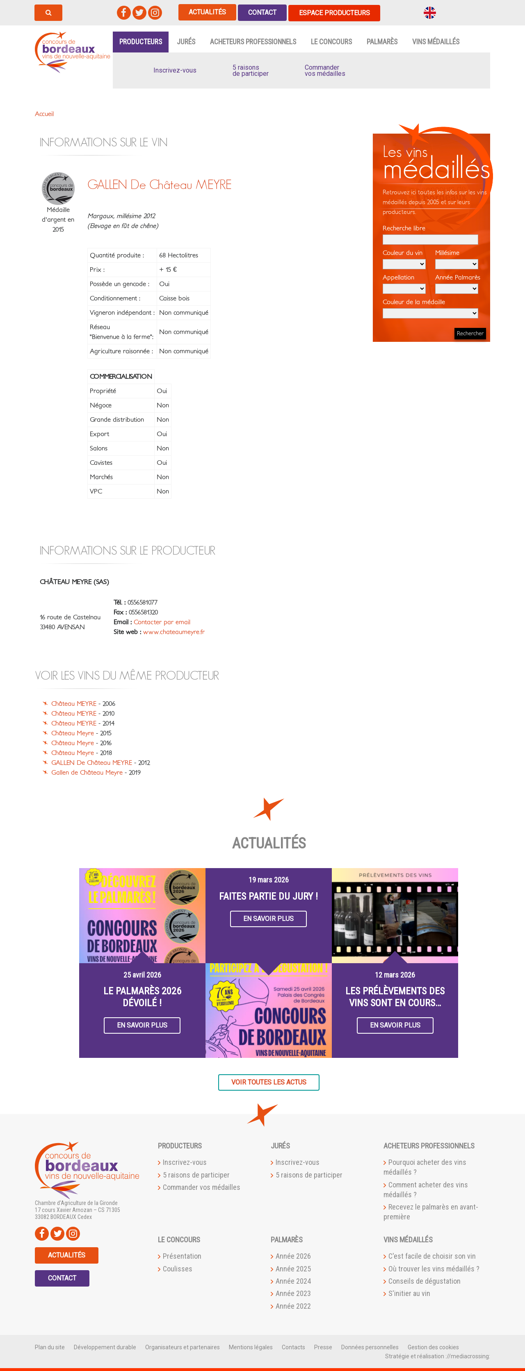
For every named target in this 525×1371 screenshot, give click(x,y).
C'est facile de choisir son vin (432, 1255)
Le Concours (331, 41)
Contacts (293, 1346)
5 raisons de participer (196, 1174)
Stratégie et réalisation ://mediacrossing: (437, 1355)
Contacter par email (162, 621)
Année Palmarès (457, 283)
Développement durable (105, 1346)
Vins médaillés (435, 41)
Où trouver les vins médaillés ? (433, 1268)
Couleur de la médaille (430, 308)
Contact (265, 12)
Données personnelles (370, 1346)
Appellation (404, 283)
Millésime (456, 258)
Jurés (186, 41)
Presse (323, 1346)
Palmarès (382, 41)
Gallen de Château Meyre (87, 772)
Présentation (182, 1255)
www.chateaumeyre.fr (174, 631)
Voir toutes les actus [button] (268, 1081)
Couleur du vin (404, 258)
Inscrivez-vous (185, 1161)
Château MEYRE (73, 703)
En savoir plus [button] (142, 1024)
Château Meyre (72, 733)
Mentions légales (251, 1346)
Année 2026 (293, 1255)
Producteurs (140, 41)
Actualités (208, 12)
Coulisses (177, 1268)
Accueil (44, 113)
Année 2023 (293, 1293)
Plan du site (50, 1346)
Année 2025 (293, 1268)
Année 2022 (293, 1305)
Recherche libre (430, 234)
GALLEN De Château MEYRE (91, 762)
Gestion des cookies (433, 1346)
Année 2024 (293, 1280)
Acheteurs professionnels (253, 41)
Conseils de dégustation (424, 1280)
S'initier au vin (409, 1293)
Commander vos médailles (201, 1186)
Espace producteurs (338, 12)
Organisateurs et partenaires (182, 1346)
